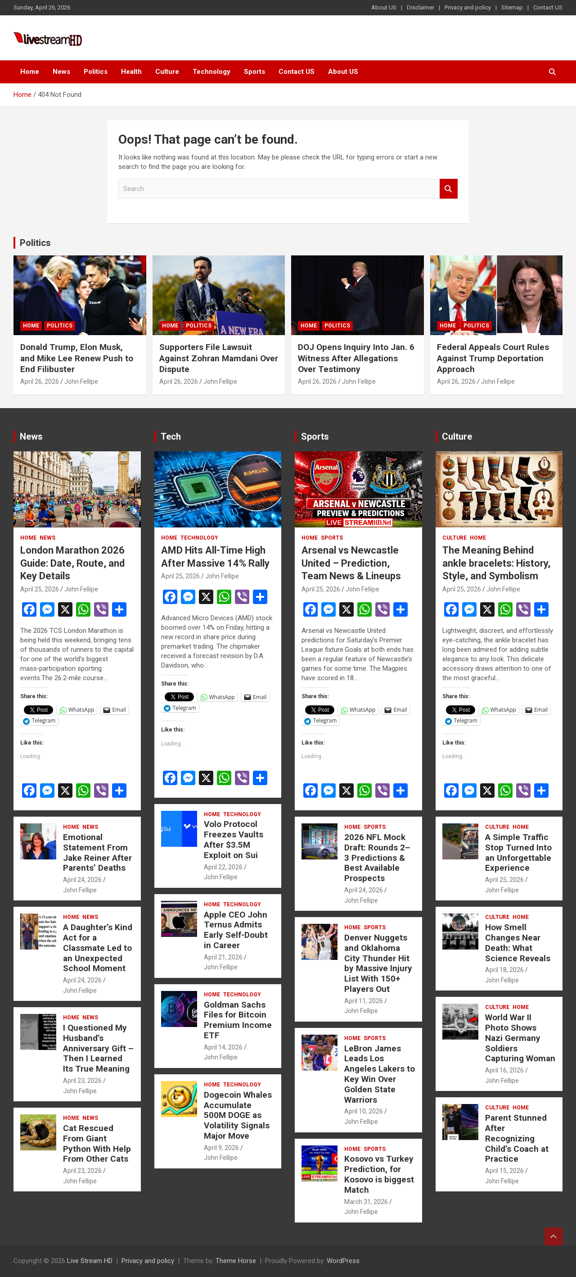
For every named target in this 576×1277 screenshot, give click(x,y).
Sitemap (512, 7)
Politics (96, 72)
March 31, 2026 (366, 1201)
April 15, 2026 (504, 1170)
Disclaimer (420, 7)
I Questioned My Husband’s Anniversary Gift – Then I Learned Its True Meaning (98, 1048)
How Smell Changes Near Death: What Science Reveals (517, 942)
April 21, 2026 (223, 957)
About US (383, 7)
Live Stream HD (89, 1261)
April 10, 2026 (363, 1111)
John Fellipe (81, 381)
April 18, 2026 (504, 969)
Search (449, 189)
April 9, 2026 (221, 1147)
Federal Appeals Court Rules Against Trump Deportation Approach (493, 358)
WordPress (343, 1261)
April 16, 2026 (504, 1070)
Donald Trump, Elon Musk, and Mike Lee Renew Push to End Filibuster (76, 358)
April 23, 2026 (82, 1080)
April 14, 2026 (223, 1047)
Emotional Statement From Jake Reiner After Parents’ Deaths (97, 852)
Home (29, 72)
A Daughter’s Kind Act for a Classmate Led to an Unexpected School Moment (97, 947)
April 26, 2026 (39, 381)
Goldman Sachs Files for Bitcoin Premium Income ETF (238, 1020)
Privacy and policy (468, 7)
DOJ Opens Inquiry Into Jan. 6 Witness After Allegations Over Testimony (356, 358)
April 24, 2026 (82, 879)
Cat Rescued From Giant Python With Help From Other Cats (97, 1143)
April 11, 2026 (363, 1000)
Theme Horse (236, 1261)
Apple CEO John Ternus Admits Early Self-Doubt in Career (236, 929)
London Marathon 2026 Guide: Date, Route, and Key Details (72, 563)
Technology (211, 72)
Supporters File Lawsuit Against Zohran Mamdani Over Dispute (218, 358)
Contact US (547, 7)
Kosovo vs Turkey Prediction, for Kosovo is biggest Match (379, 1174)
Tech (171, 436)
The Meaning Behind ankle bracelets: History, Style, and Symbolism (496, 563)
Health (131, 72)
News (61, 72)
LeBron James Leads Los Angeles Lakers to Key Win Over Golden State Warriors (379, 1074)
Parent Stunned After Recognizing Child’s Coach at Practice (517, 1138)
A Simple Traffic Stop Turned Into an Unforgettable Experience (518, 852)
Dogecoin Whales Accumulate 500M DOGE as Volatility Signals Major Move (238, 1115)
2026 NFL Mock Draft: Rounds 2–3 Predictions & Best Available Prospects (377, 857)
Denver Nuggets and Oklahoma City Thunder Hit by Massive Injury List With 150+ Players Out (378, 963)
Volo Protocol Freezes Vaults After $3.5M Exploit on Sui (233, 839)
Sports (254, 72)
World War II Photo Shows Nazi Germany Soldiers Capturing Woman (520, 1037)
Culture (167, 72)
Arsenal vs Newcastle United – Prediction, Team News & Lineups (351, 563)
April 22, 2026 (223, 867)
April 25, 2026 (39, 589)
